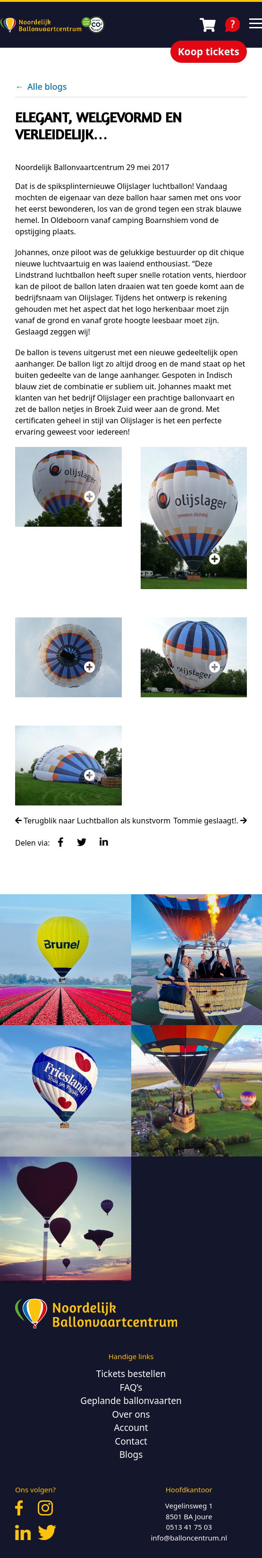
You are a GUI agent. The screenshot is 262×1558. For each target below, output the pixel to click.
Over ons (131, 1414)
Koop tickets (208, 51)
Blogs (131, 1454)
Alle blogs (41, 86)
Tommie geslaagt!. (210, 820)
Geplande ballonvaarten (130, 1401)
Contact (131, 1441)
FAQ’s (131, 1387)
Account (131, 1427)
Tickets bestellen (131, 1374)
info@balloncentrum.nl (189, 1537)
